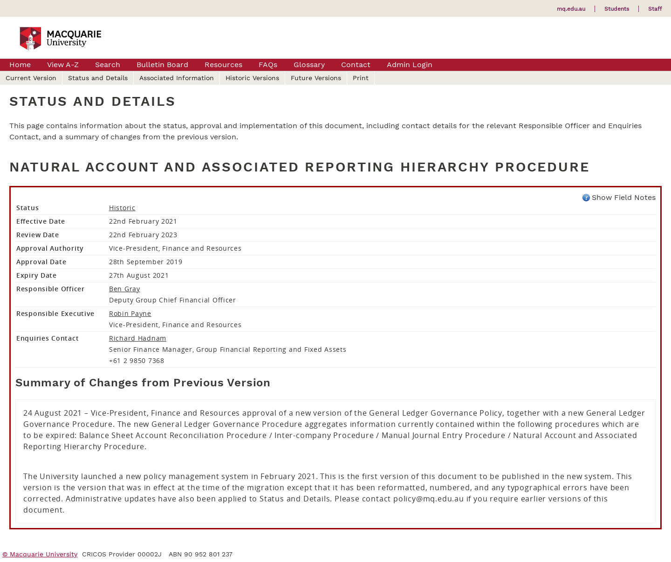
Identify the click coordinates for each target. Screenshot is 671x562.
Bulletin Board (162, 64)
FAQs (268, 64)
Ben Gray (124, 288)
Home (20, 64)
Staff (655, 9)
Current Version (31, 78)
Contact (355, 64)
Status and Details (98, 78)
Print (361, 78)
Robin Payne (130, 313)
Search (107, 64)
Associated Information (176, 78)
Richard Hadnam (137, 338)
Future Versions (316, 78)
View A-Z (63, 64)
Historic (122, 207)
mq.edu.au (571, 9)
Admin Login (409, 64)
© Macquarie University (39, 554)
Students (616, 9)
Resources (223, 64)
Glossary (309, 64)
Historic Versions (252, 78)
